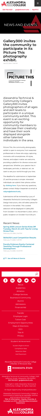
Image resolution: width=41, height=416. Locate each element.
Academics (20, 288)
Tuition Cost (20, 320)
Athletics (20, 291)
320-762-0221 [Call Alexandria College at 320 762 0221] (7, 10)
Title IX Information (12, 399)
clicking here (11, 185)
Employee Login (20, 316)
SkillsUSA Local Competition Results (19, 238)
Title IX (21, 333)
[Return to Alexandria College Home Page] (13, 4)
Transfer (20, 313)
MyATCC (35, 10)
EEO (20, 329)
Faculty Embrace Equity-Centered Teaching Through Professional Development (18, 246)
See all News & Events (14, 258)
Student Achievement (20, 341)
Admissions (21, 304)
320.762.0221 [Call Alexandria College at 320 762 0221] (13, 380)
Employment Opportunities (20, 323)
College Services (20, 294)
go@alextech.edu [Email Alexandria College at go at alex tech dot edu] (22, 10)
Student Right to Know (20, 345)
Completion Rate (20, 348)
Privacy (20, 336)
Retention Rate (20, 351)
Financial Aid (20, 307)
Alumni (20, 301)
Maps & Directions (20, 326)
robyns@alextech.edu (12, 192)
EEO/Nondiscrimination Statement (27, 402)
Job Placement (20, 354)
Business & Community (20, 298)
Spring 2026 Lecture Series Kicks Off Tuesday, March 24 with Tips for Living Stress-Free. (20, 229)
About (20, 285)
